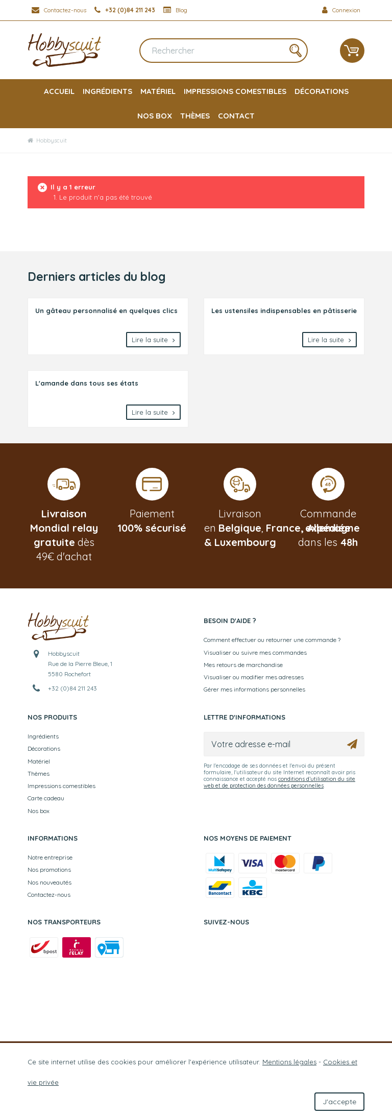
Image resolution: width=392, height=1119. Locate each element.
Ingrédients (107, 91)
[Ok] (352, 744)
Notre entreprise (50, 857)
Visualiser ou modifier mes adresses (254, 677)
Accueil (59, 91)
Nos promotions (49, 869)
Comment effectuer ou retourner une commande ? (272, 640)
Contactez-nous (49, 894)
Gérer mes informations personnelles (254, 689)
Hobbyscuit (47, 140)
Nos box (154, 116)
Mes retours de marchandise (243, 665)
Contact (236, 116)
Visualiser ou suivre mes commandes (255, 652)
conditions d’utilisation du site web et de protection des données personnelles (279, 782)
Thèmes (195, 116)
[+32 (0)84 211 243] (124, 10)
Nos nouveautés (49, 882)
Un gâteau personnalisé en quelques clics (106, 310)
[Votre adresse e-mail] (284, 744)
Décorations (322, 91)
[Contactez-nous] (59, 10)
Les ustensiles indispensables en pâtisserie (284, 310)
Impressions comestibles (235, 91)
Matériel (158, 91)
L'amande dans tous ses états (86, 383)
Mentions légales (289, 1062)
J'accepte (339, 1101)
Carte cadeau (46, 798)
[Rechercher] (223, 50)
